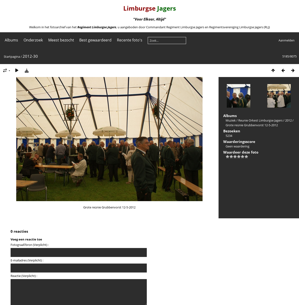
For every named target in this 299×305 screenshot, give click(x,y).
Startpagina (12, 56)
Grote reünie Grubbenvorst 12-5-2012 (252, 125)
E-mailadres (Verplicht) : (27, 260)
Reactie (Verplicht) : (24, 276)
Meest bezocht (61, 40)
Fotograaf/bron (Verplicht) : (30, 245)
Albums (11, 40)
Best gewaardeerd (95, 40)
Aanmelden (287, 40)
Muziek (231, 120)
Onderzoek (33, 40)
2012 (288, 120)
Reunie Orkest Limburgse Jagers (260, 120)
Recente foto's (129, 40)
